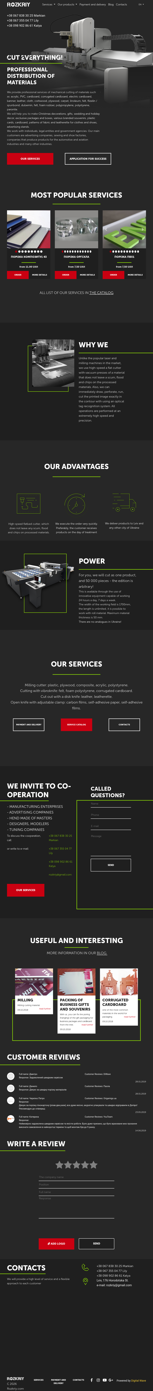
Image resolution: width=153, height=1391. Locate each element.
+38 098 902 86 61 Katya (24, 25)
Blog (111, 4)
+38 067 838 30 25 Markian (26, 15)
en (140, 4)
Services (38, 1380)
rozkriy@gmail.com (60, 874)
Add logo (56, 1243)
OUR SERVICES (30, 158)
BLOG (101, 953)
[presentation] (76, 1228)
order (17, 275)
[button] (10, 229)
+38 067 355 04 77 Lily (23, 20)
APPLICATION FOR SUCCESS (88, 158)
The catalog (101, 293)
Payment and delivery (92, 4)
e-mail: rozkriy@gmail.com (114, 1285)
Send (96, 1243)
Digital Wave (138, 1380)
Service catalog (76, 724)
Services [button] (47, 4)
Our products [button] (66, 4)
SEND (111, 865)
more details (39, 275)
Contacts (121, 4)
